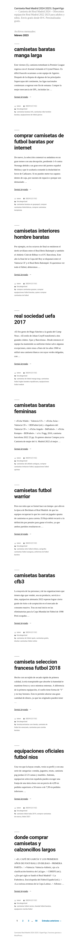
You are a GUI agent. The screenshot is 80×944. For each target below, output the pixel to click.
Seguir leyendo (22, 96)
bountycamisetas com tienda (27, 724)
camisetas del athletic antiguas (28, 464)
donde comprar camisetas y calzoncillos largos (35, 843)
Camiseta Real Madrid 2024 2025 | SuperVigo (39, 8)
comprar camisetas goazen (27, 289)
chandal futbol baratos (43, 906)
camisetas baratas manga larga (34, 52)
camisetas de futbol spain (26, 638)
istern (19, 106)
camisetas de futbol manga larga (29, 379)
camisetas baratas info (25, 112)
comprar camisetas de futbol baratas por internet (39, 142)
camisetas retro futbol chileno (28, 549)
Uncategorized (22, 109)
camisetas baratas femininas (34, 408)
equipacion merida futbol (23, 909)
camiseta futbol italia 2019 (26, 814)
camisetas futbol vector (25, 906)
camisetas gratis (42, 638)
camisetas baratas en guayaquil (28, 204)
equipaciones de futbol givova (31, 115)
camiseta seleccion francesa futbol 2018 (37, 665)
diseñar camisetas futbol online (25, 641)
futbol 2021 (26, 817)
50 (36, 921)
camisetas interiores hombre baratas (37, 234)
